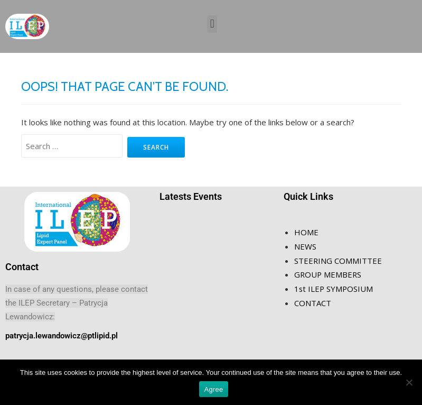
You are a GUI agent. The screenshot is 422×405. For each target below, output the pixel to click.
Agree (213, 389)
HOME (306, 232)
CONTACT (312, 301)
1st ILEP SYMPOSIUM (334, 287)
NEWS (305, 246)
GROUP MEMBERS (328, 273)
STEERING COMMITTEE (338, 259)
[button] (212, 24)
